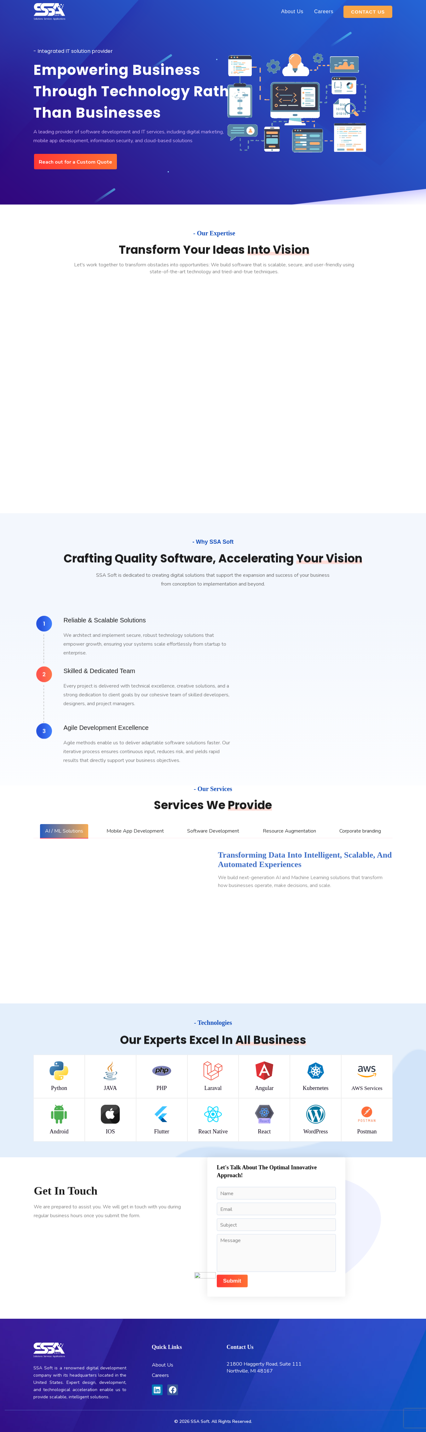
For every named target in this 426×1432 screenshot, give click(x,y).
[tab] (64, 831)
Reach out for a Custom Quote (75, 162)
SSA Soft (200, 1421)
